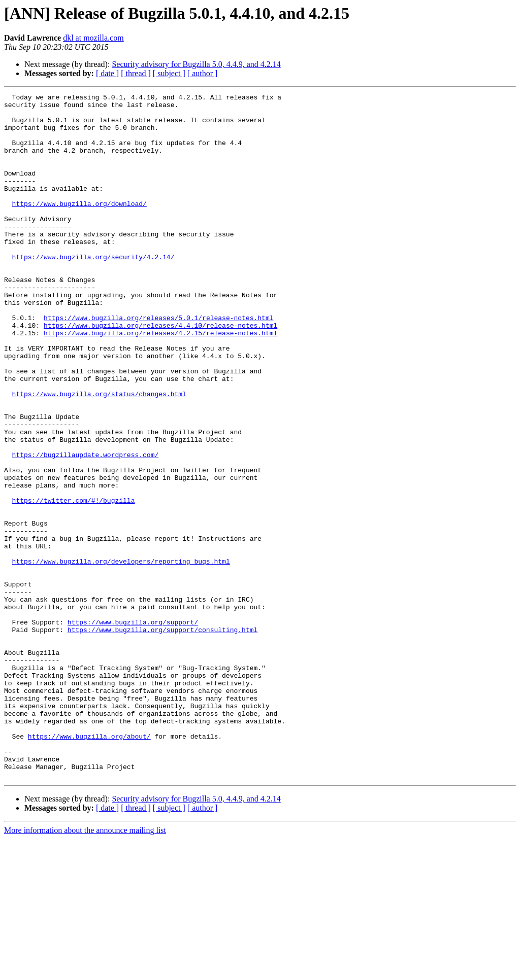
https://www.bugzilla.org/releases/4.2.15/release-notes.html (160, 381)
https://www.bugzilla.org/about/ (89, 865)
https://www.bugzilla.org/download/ (79, 226)
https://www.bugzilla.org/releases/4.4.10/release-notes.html (160, 372)
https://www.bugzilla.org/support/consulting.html (162, 737)
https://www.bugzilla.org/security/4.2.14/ (93, 290)
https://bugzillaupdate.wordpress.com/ (85, 527)
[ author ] (202, 73)
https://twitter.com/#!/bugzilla (73, 582)
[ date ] (107, 73)
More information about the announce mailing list (85, 967)
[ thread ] (136, 73)
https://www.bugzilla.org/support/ (133, 728)
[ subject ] (169, 73)
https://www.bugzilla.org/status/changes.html (99, 454)
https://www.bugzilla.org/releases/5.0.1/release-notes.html (158, 363)
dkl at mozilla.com (93, 37)
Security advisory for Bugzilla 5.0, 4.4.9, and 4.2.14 (196, 64)
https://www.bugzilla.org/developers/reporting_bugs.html (121, 655)
